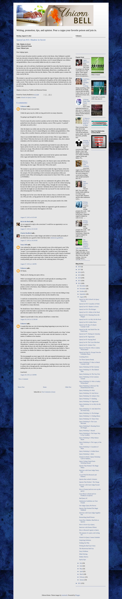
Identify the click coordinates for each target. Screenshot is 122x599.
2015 (79, 275)
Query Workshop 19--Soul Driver (88, 393)
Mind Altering (83, 554)
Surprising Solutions (85, 540)
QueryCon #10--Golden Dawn (88, 322)
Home (45, 387)
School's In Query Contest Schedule (89, 537)
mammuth (64, 595)
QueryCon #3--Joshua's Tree (87, 345)
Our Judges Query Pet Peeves (87, 505)
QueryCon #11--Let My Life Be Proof (90, 319)
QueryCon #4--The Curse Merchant (89, 342)
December (83, 286)
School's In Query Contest (28, 97)
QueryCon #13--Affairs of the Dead (89, 312)
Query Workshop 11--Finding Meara (89, 416)
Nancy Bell (23, 244)
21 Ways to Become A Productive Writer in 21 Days (86, 122)
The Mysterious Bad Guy (86, 548)
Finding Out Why (84, 543)
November (83, 288)
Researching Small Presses (87, 517)
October (82, 291)
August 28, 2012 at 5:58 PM (28, 375)
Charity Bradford (25, 233)
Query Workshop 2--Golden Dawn (89, 451)
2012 (79, 283)
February (82, 577)
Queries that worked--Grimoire (88, 479)
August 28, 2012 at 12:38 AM (28, 319)
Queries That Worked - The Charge (89, 482)
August (82, 297)
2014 (79, 278)
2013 (79, 280)
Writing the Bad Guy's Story (87, 546)
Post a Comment (23, 379)
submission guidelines (56, 238)
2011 (79, 583)
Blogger (77, 595)
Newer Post (21, 387)
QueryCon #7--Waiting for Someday (89, 334)
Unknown (23, 106)
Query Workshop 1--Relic (86, 454)
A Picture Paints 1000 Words (86, 101)
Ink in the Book (25, 221)
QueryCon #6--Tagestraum (87, 336)
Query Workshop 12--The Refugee (89, 413)
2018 (79, 266)
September (83, 294)
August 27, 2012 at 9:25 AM (28, 217)
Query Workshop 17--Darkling (88, 398)
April (81, 571)
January (82, 580)
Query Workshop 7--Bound (87, 430)
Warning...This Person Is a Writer (86, 142)
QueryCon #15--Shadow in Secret (89, 306)
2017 (79, 269)
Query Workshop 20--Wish (87, 390)
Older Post (68, 387)
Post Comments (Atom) (48, 392)
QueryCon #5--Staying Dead (87, 339)
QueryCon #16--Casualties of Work (89, 304)
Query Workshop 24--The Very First (89, 374)
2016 (79, 272)
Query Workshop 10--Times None (89, 419)
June (81, 566)
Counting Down (83, 357)
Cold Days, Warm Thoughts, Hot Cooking (86, 82)
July (81, 563)
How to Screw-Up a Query (87, 524)
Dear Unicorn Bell (85, 183)
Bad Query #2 (83, 498)
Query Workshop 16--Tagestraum (88, 401)
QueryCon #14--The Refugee (87, 309)
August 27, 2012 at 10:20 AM (28, 240)
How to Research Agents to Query (89, 530)
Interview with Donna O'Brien (88, 527)
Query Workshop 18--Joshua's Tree (89, 396)
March (82, 574)
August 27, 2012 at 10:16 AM (28, 229)
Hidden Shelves (83, 557)
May (81, 568)
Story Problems (83, 551)
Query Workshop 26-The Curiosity (89, 367)
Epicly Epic (82, 559)
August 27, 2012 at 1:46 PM (28, 264)
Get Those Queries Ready (86, 359)
